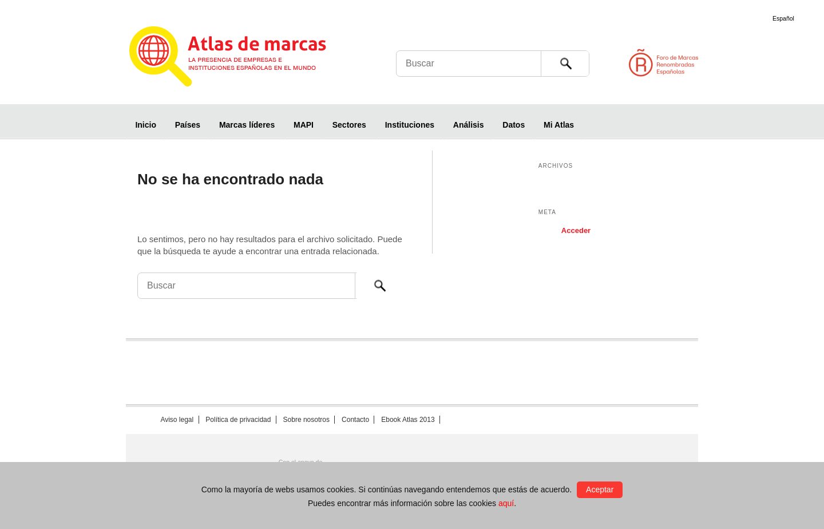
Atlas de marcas (242, 58)
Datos (513, 124)
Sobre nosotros (306, 420)
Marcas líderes (247, 124)
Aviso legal (176, 420)
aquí (506, 503)
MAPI (304, 124)
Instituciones (409, 124)
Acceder (576, 230)
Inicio (145, 124)
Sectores (349, 124)
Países (187, 124)
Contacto (355, 420)
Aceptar (599, 489)
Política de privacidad (238, 420)
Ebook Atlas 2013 (407, 420)
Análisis (468, 124)
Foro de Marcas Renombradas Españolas (775, 62)
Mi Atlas (559, 124)
